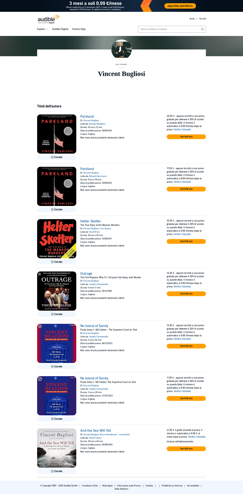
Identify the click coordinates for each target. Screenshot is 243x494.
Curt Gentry (105, 228)
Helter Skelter (90, 221)
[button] (186, 136)
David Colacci (95, 438)
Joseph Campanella (98, 284)
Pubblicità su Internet (172, 485)
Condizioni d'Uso (90, 485)
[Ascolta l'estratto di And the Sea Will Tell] (56, 471)
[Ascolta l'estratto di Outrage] (56, 314)
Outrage (86, 274)
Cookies (149, 485)
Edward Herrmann (98, 176)
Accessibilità (193, 485)
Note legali (107, 485)
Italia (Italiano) (121, 489)
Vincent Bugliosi (91, 120)
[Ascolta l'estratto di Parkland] (56, 157)
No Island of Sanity (94, 326)
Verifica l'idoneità (182, 129)
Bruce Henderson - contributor (115, 434)
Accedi (202, 18)
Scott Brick (94, 232)
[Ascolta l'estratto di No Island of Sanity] (56, 366)
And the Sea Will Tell (95, 431)
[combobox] (172, 29)
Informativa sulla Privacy (129, 485)
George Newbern (97, 124)
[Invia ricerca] (203, 29)
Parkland (87, 117)
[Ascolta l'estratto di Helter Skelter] (56, 262)
